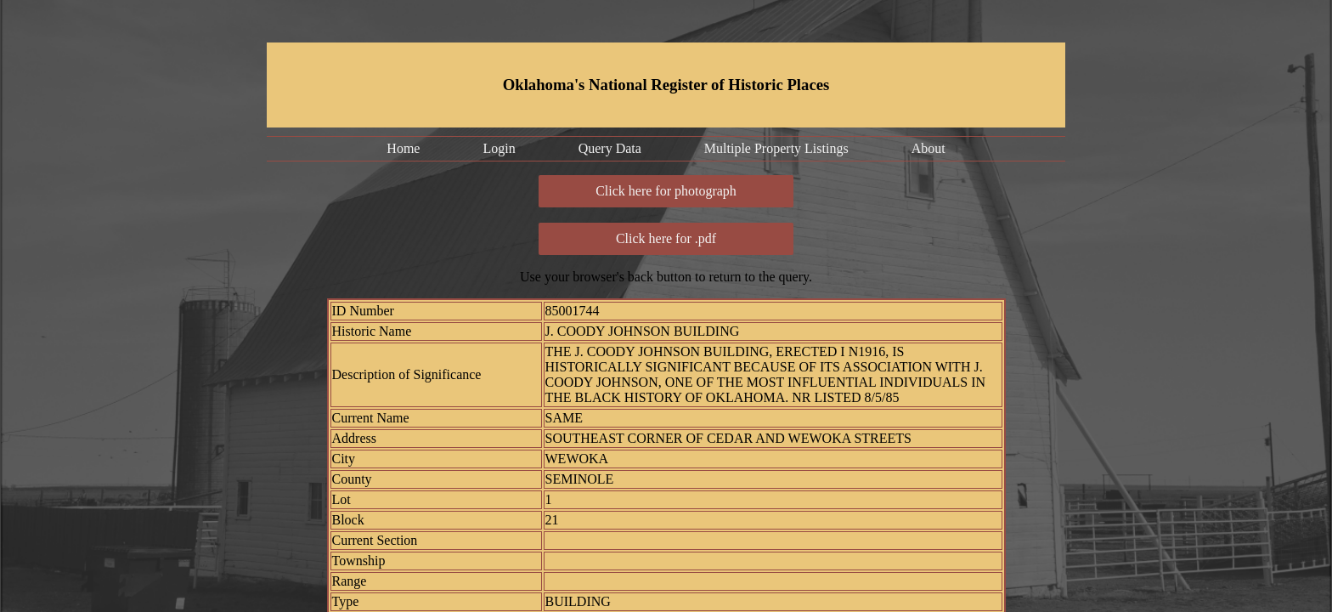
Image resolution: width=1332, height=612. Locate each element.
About (928, 148)
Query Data (610, 148)
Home (403, 148)
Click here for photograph (666, 191)
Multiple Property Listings (776, 148)
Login (499, 148)
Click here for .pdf (666, 238)
